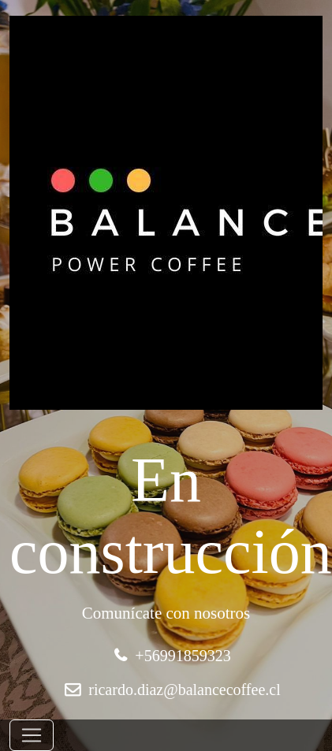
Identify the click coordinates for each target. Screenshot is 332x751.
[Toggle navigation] (31, 735)
